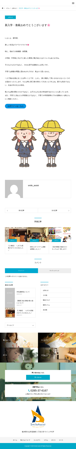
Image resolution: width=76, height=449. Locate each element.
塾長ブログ (46, 300)
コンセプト (37, 440)
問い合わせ (38, 377)
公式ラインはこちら (16, 106)
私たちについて (25, 440)
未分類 (45, 310)
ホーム (15, 440)
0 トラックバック (54, 270)
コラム (46, 440)
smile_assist (33, 185)
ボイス (53, 440)
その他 (45, 295)
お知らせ (10, 17)
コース (61, 440)
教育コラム (46, 305)
